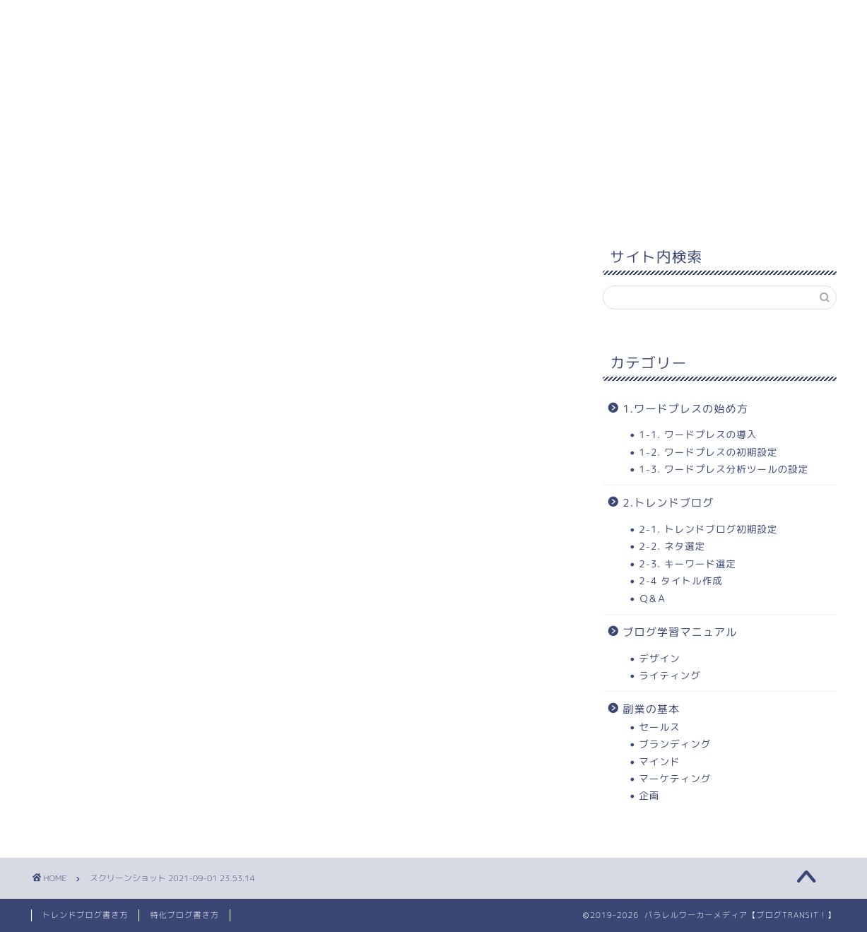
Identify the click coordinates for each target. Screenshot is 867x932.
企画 (649, 795)
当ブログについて (596, 19)
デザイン (659, 658)
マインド (659, 761)
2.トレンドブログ (668, 502)
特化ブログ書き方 (184, 915)
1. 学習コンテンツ (168, 19)
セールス (659, 726)
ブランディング (675, 743)
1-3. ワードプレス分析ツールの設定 (723, 469)
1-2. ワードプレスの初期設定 (708, 452)
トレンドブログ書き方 (85, 915)
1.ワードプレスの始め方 (685, 408)
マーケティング (675, 778)
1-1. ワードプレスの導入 (698, 434)
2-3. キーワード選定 (687, 563)
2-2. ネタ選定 (672, 546)
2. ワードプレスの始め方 (317, 19)
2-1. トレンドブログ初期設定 (708, 529)
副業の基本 (651, 709)
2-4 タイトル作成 (680, 580)
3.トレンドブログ (466, 19)
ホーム (67, 19)
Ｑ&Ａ (653, 598)
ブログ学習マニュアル (680, 632)
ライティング (670, 675)
